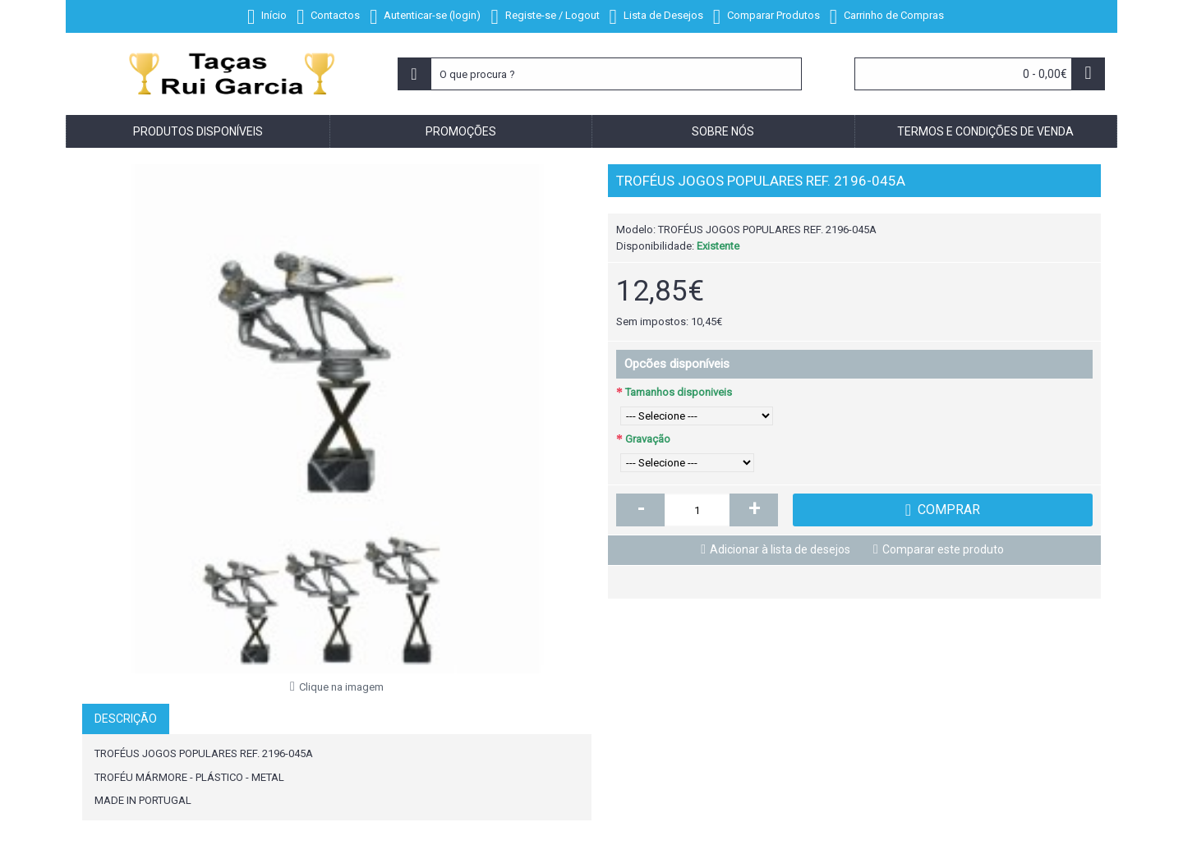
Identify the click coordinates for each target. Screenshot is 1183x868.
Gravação (647, 439)
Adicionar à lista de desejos (780, 549)
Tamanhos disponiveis (678, 392)
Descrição (125, 718)
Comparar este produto (943, 549)
